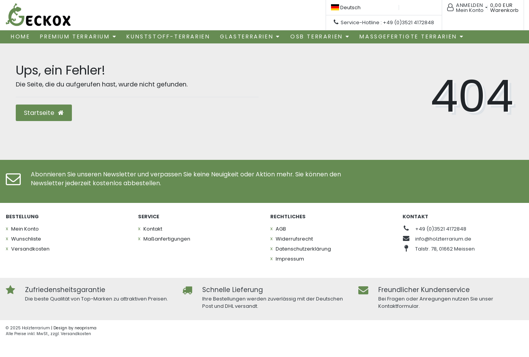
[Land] (346, 7)
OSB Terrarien (316, 36)
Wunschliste (26, 238)
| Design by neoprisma (73, 328)
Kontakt (152, 228)
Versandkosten (30, 248)
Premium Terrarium (75, 36)
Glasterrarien (246, 36)
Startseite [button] (44, 112)
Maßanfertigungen (166, 238)
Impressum (290, 258)
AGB (281, 228)
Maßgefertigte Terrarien (408, 36)
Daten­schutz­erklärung (303, 248)
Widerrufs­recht (294, 238)
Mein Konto (25, 228)
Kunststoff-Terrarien (168, 36)
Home (20, 36)
